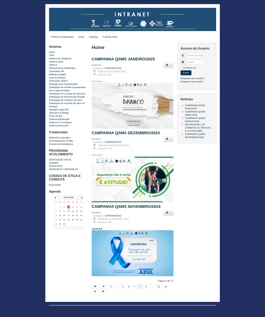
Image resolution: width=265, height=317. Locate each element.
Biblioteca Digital (57, 74)
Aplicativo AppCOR (59, 109)
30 (64, 224)
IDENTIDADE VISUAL (60, 159)
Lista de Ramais (57, 77)
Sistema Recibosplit (59, 119)
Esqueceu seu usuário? (193, 78)
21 (56, 220)
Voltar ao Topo (208, 310)
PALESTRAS (56, 166)
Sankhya (93, 36)
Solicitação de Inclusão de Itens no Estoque (67, 105)
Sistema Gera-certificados (62, 68)
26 (77, 220)
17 (68, 215)
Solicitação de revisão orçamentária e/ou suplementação (67, 89)
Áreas (81, 36)
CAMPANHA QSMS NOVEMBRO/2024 (126, 206)
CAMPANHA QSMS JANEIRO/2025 (123, 59)
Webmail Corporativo (60, 137)
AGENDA (54, 163)
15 (60, 215)
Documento (55, 185)
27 (81, 220)
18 (73, 215)
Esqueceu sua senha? (192, 81)
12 (77, 211)
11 (73, 211)
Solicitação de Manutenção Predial (67, 96)
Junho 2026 (68, 197)
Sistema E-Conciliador (60, 122)
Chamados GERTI (58, 81)
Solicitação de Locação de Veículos (67, 93)
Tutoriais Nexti (110, 36)
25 (73, 220)
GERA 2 (53, 65)
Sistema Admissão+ (59, 125)
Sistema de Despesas (60, 58)
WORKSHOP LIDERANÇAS (63, 169)
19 (77, 215)
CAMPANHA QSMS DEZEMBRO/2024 (126, 133)
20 (81, 215)
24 (68, 220)
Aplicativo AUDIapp (59, 112)
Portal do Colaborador (62, 36)
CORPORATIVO (113, 68)
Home (52, 52)
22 (60, 220)
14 (56, 215)
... (117, 286)
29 (60, 224)
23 (64, 220)
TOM (51, 55)
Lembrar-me (189, 67)
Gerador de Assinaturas (61, 144)
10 (68, 211)
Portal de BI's (56, 116)
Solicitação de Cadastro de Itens (65, 100)
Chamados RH (56, 71)
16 (64, 215)
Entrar (186, 72)
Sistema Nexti (56, 61)
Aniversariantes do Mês (61, 141)
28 (56, 224)
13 (81, 211)
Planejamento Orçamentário (63, 84)
